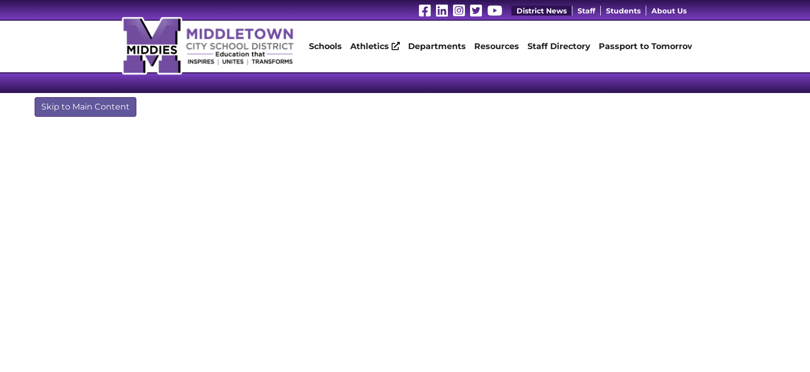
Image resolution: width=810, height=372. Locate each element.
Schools (325, 46)
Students (623, 11)
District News (542, 11)
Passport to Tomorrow (647, 46)
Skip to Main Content (85, 107)
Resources (496, 46)
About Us (669, 11)
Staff (586, 11)
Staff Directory (558, 46)
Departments (437, 46)
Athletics (375, 46)
